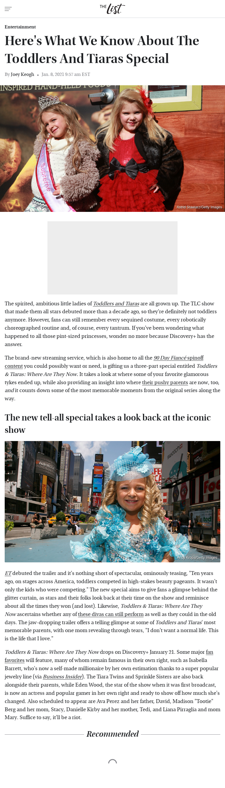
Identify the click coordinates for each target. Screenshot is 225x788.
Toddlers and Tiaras (116, 304)
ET (8, 573)
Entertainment (20, 27)
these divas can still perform (111, 614)
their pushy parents (165, 382)
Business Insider (62, 677)
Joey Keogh (22, 74)
